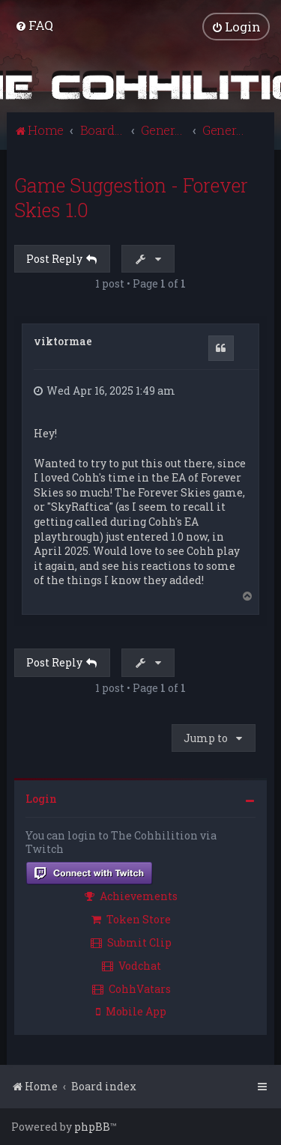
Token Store (131, 919)
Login (41, 799)
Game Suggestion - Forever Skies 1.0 (131, 197)
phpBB (92, 1127)
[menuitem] (34, 25)
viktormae (63, 341)
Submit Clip (131, 942)
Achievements (131, 896)
